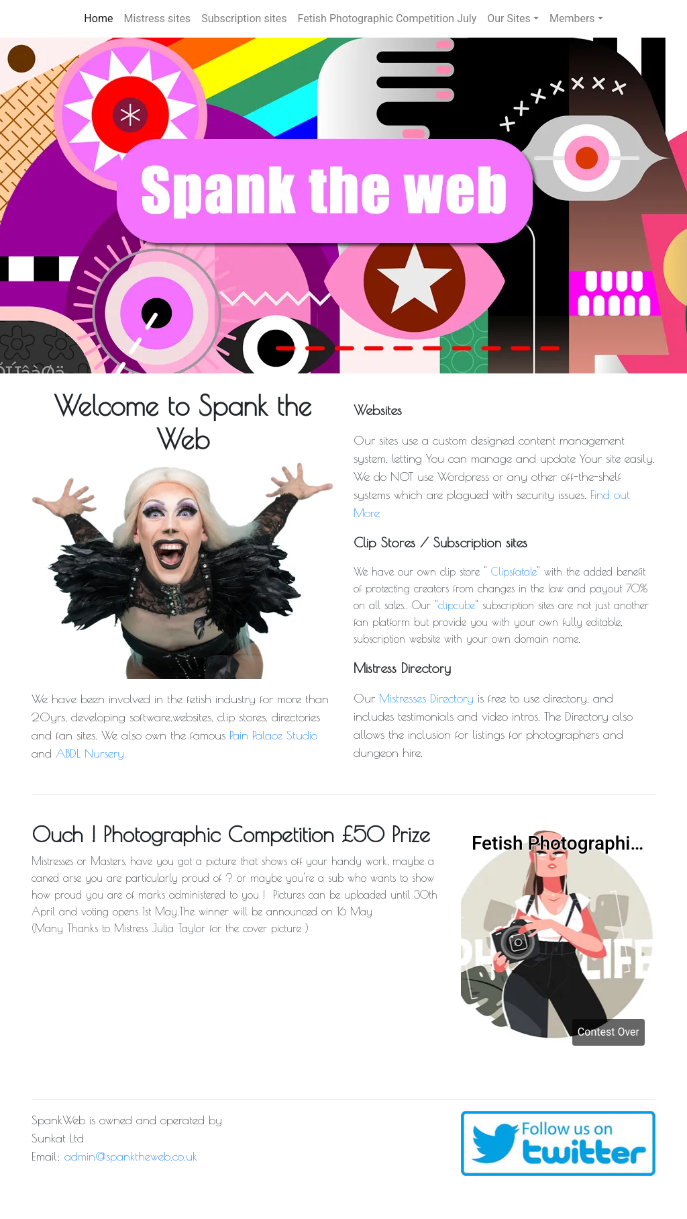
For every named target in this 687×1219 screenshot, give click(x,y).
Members (572, 18)
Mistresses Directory (426, 698)
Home (98, 18)
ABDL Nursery (90, 753)
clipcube (456, 605)
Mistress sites (157, 18)
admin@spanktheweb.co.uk (130, 1156)
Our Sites (509, 18)
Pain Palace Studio (273, 735)
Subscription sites (243, 18)
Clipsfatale (514, 572)
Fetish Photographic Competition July (387, 18)
